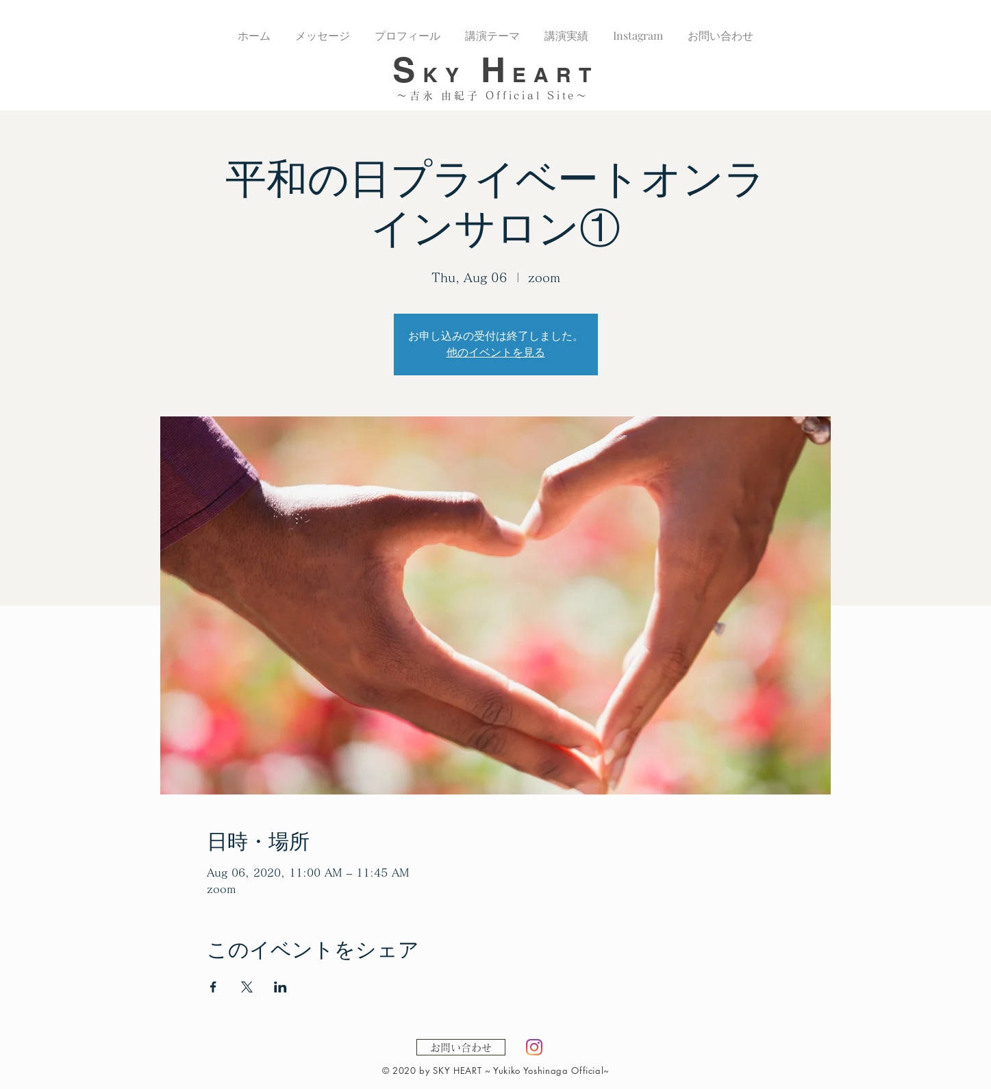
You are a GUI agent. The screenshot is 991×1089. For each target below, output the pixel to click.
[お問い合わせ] (460, 1047)
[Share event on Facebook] (213, 986)
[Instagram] (534, 1047)
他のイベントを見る (496, 353)
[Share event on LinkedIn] (280, 986)
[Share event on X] (246, 986)
